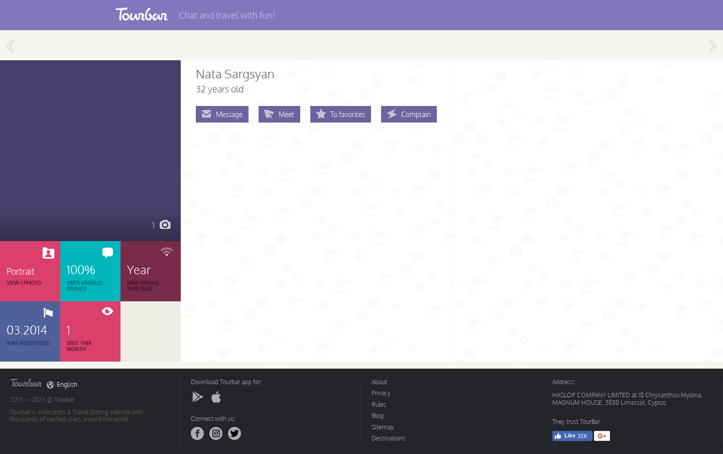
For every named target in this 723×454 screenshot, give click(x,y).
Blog (378, 415)
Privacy (381, 393)
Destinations (389, 438)
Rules (379, 404)
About (379, 382)
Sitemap (383, 427)
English (62, 385)
